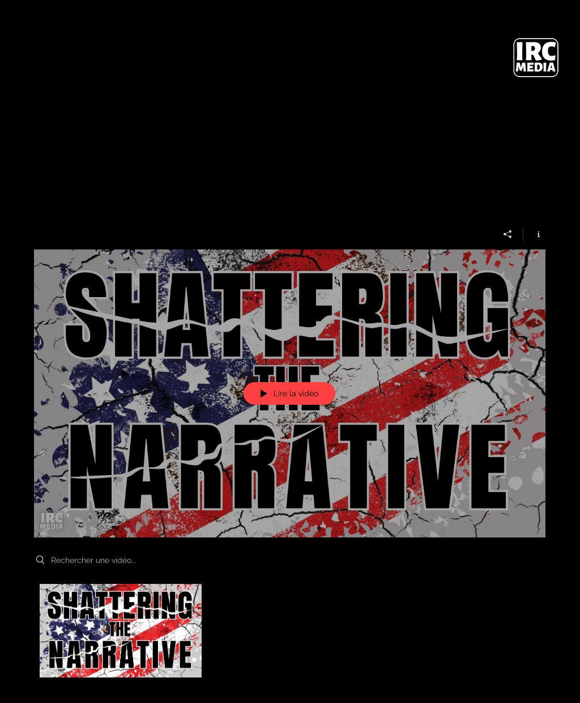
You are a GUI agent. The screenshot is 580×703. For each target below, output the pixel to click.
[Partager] (507, 233)
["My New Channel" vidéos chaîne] (289, 634)
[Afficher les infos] (534, 233)
